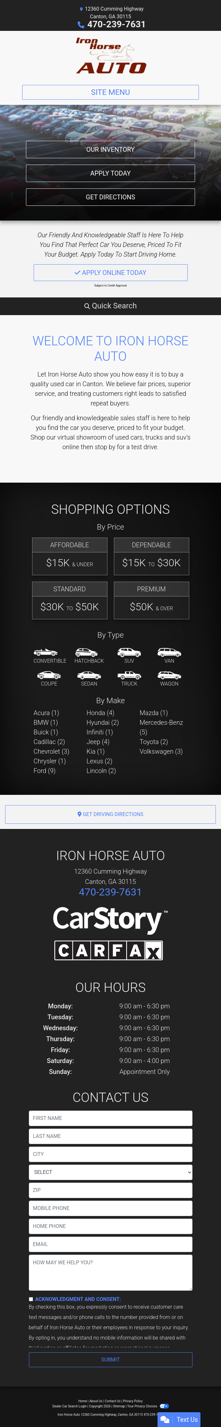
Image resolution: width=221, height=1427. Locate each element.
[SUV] (129, 656)
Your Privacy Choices (148, 1406)
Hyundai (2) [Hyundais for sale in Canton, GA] (103, 722)
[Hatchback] (89, 656)
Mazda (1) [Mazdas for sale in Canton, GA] (154, 713)
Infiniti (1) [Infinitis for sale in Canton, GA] (100, 732)
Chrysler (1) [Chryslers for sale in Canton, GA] (50, 761)
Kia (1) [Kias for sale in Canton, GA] (96, 751)
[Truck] (129, 679)
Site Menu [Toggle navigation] (110, 92)
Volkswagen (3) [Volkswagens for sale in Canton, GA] (161, 751)
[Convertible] (50, 656)
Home (82, 1401)
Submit (110, 1360)
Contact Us (113, 1401)
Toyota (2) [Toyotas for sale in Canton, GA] (154, 742)
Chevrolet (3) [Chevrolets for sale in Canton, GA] (52, 751)
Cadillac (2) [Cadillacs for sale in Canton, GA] (49, 742)
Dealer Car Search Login (69, 1406)
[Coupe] (49, 679)
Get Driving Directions (110, 814)
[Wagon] (169, 679)
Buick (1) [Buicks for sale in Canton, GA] (46, 732)
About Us (96, 1401)
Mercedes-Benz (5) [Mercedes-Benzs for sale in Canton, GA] (161, 727)
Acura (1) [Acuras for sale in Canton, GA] (46, 713)
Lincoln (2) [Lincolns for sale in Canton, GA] (101, 771)
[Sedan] (89, 679)
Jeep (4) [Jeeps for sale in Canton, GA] (98, 742)
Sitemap (119, 1406)
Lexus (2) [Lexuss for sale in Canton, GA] (100, 761)
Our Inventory (110, 149)
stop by (105, 447)
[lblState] (110, 1172)
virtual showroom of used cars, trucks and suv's (124, 437)
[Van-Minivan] (169, 656)
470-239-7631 (116, 24)
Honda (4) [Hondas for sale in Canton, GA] (101, 713)
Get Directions (110, 197)
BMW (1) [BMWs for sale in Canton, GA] (46, 722)
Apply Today (110, 173)
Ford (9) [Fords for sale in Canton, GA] (45, 771)
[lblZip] (110, 1190)
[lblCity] (110, 1154)
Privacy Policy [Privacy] (133, 1401)
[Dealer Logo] (110, 55)
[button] (110, 305)
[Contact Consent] (31, 1299)
